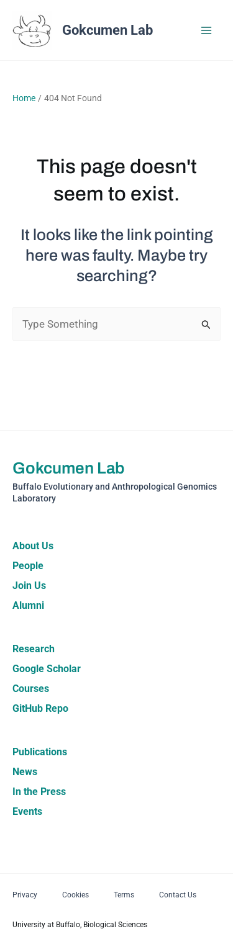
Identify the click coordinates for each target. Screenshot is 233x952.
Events (27, 811)
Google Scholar (46, 669)
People (27, 566)
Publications (39, 752)
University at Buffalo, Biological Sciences (79, 924)
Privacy (24, 895)
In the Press (39, 791)
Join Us (29, 585)
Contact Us (177, 895)
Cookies (75, 895)
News (24, 772)
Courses (30, 688)
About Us (32, 546)
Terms (124, 895)
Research (33, 649)
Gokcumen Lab (107, 30)
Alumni (28, 605)
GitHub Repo (40, 708)
